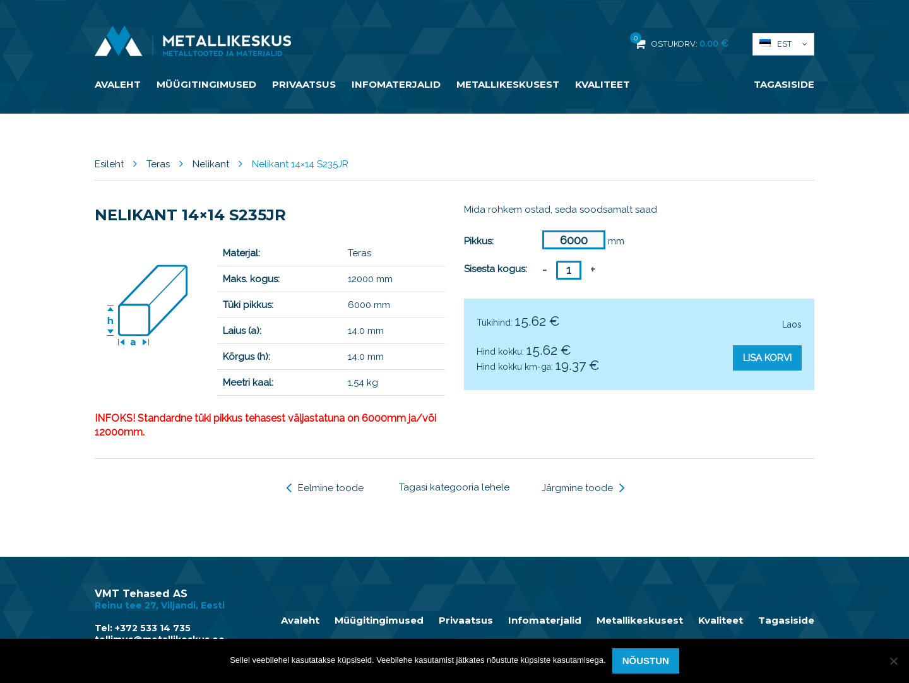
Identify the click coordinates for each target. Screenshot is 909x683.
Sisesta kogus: (495, 269)
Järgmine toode (583, 488)
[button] (783, 44)
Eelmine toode (325, 488)
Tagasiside (784, 84)
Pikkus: (479, 241)
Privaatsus (304, 84)
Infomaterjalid (396, 84)
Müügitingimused (206, 84)
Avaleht (118, 84)
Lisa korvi (767, 358)
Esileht (109, 164)
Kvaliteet (602, 84)
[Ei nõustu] (893, 661)
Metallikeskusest (507, 84)
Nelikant (211, 164)
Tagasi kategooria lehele (454, 487)
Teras (158, 164)
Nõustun (645, 660)
